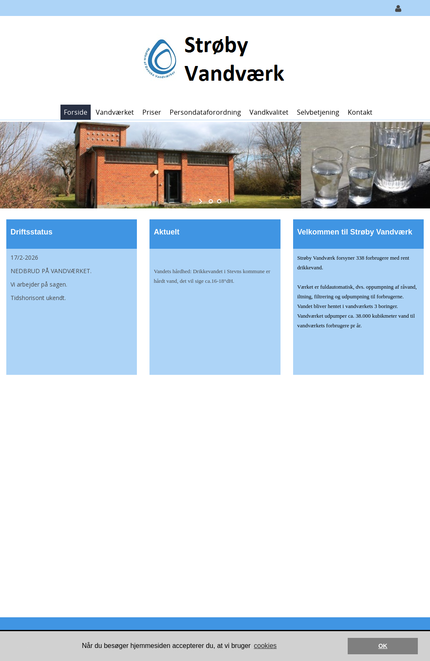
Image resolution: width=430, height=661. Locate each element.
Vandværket (115, 112)
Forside (75, 112)
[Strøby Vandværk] (212, 59)
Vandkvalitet (268, 112)
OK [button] (383, 646)
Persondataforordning (205, 112)
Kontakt (360, 112)
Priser (151, 112)
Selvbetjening (318, 112)
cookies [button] (265, 645)
